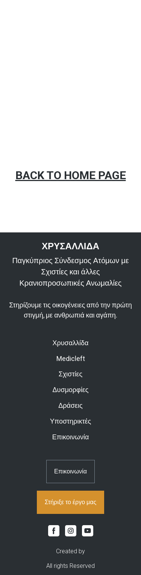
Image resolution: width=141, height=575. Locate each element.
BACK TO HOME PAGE (70, 175)
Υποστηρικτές (70, 421)
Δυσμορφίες (71, 390)
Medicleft (70, 358)
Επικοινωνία (70, 437)
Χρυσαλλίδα (70, 343)
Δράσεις (70, 405)
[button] (70, 471)
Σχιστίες (71, 374)
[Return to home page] (70, 246)
